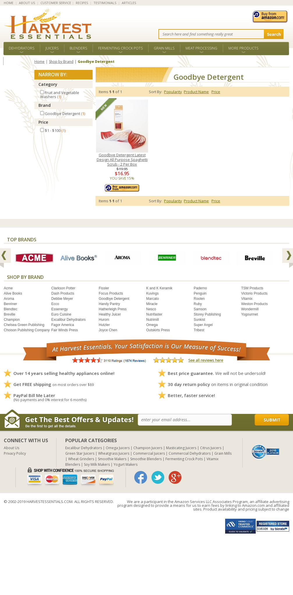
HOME (8, 3)
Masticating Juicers (181, 447)
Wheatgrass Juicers (113, 453)
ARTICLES (129, 3)
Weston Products (254, 304)
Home (39, 61)
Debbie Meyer (62, 299)
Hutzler (104, 325)
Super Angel (203, 325)
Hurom (104, 320)
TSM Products (252, 288)
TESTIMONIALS (104, 3)
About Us (11, 447)
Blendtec (10, 309)
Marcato (152, 299)
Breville (9, 314)
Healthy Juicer (110, 314)
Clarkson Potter (63, 288)
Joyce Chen (108, 330)
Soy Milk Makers (97, 464)
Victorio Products (254, 293)
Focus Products (111, 293)
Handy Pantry (109, 304)
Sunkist (199, 320)
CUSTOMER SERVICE (55, 3)
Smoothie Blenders (146, 458)
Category (47, 84)
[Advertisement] (98, 554)
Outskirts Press (158, 330)
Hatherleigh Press (112, 309)
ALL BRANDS (19, 61)
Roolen (199, 299)
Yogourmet (249, 314)
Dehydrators (21, 48)
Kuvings (152, 293)
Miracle (152, 304)
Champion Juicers (147, 447)
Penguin (200, 293)
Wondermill (250, 309)
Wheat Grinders (81, 458)
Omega (152, 325)
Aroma (9, 299)
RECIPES (82, 3)
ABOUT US (27, 3)
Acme (8, 288)
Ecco (55, 304)
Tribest (199, 330)
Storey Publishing (207, 314)
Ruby (198, 304)
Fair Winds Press (64, 330)
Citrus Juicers (210, 447)
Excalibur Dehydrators (68, 320)
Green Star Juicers (79, 453)
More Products (243, 48)
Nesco (151, 309)
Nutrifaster (154, 314)
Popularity (173, 91)
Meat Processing (201, 48)
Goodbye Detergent (114, 299)
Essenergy (59, 309)
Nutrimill (152, 320)
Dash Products (62, 293)
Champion (12, 320)
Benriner (10, 304)
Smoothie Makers (112, 458)
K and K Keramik (159, 288)
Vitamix (247, 299)
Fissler (104, 288)
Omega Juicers (118, 447)
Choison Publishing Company (27, 330)
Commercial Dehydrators (190, 453)
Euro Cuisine (61, 314)
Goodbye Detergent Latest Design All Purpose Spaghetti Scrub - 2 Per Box (122, 160)
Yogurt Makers (125, 464)
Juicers (52, 48)
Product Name (196, 91)
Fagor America (62, 325)
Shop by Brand (61, 61)
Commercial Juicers (149, 453)
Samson (200, 309)
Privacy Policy (15, 453)
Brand (44, 105)
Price (43, 122)
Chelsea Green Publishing (24, 325)
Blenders (78, 48)
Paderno (200, 288)
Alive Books (13, 293)
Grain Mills (164, 48)
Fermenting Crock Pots (120, 48)
